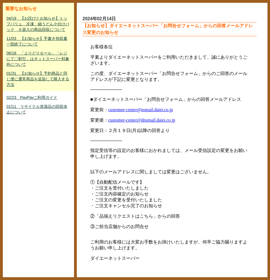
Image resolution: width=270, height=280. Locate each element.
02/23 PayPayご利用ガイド (31, 97)
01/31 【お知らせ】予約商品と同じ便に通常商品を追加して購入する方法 (37, 79)
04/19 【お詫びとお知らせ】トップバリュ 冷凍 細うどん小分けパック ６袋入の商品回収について (37, 24)
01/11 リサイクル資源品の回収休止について (36, 109)
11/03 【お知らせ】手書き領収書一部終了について (36, 41)
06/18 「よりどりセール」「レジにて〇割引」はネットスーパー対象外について (37, 59)
